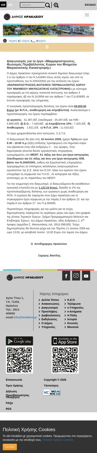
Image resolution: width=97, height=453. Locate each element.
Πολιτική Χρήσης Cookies (57, 439)
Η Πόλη (72, 315)
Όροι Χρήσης (14, 385)
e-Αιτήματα (74, 311)
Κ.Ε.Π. (71, 299)
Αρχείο (42, 40)
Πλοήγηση (12, 397)
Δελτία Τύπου (50, 299)
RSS (8, 408)
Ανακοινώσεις (50, 303)
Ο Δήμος (24, 40)
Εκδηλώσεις (49, 319)
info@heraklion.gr (25, 317)
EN (10, 4)
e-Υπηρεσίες (75, 307)
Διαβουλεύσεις (50, 315)
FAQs (9, 403)
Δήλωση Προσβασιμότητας (17, 391)
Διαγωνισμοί (49, 307)
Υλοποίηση (51, 385)
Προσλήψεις (49, 311)
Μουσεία (72, 327)
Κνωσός (72, 323)
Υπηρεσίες (48, 327)
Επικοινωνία (14, 379)
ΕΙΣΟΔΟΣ (90, 4)
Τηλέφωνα (73, 303)
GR (3, 4)
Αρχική (13, 40)
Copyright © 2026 (55, 379)
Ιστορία (72, 319)
